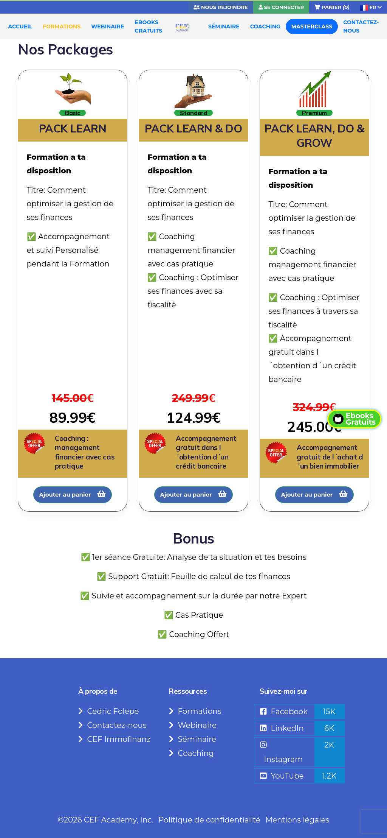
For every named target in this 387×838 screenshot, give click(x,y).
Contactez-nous (112, 725)
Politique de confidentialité (209, 819)
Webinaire (193, 725)
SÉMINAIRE (224, 26)
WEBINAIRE (107, 26)
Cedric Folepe (108, 711)
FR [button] (371, 7)
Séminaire (192, 739)
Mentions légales (297, 819)
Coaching (191, 753)
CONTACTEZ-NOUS (361, 26)
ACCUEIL (20, 26)
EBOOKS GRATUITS (148, 26)
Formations (195, 711)
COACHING (265, 26)
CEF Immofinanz (114, 739)
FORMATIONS (61, 26)
